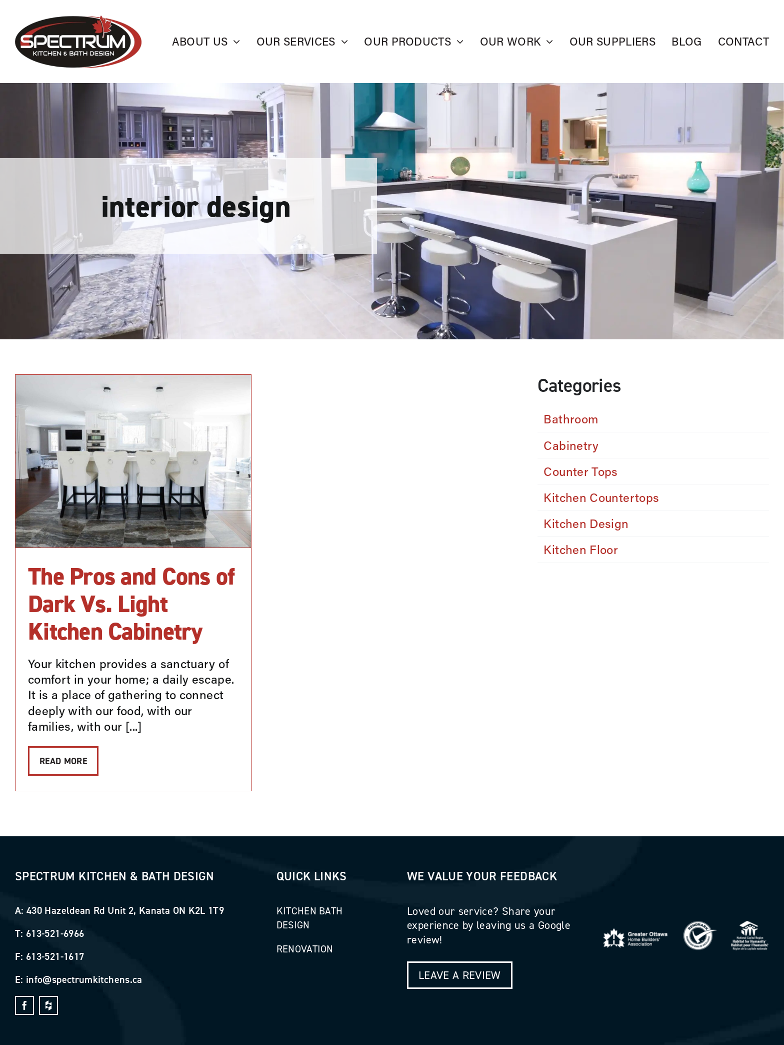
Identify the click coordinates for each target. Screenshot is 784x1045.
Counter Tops (581, 471)
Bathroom (571, 418)
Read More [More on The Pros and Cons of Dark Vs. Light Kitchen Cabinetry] (63, 761)
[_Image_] (78, 21)
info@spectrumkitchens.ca (84, 979)
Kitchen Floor (581, 549)
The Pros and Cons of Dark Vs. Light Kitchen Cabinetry (131, 604)
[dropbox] (48, 1005)
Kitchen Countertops (601, 497)
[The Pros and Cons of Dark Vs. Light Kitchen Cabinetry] (133, 461)
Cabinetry (571, 445)
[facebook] (24, 1005)
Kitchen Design (586, 523)
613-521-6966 (55, 933)
